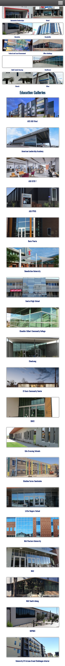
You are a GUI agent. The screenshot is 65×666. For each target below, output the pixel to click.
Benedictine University (32, 271)
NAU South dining (32, 601)
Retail (47, 20)
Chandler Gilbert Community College (32, 331)
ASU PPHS (32, 211)
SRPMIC (32, 631)
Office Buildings (47, 53)
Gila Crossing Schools (32, 451)
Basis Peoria (32, 241)
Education (17, 37)
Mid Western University (32, 541)
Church (17, 86)
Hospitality (48, 37)
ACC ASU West (32, 121)
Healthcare (48, 70)
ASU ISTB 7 (32, 181)
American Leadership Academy (32, 151)
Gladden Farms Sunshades (32, 481)
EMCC (32, 421)
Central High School (32, 301)
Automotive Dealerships (17, 20)
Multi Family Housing (17, 70)
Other (47, 86)
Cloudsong (32, 361)
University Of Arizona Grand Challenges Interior (32, 661)
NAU (32, 571)
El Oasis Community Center (32, 391)
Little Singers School (32, 511)
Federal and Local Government (17, 53)
